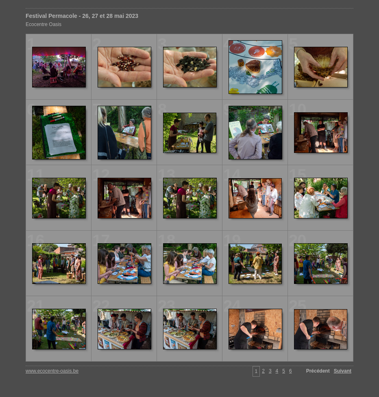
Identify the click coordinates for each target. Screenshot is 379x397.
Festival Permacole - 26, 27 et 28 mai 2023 (82, 16)
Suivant (342, 371)
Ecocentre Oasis (43, 24)
